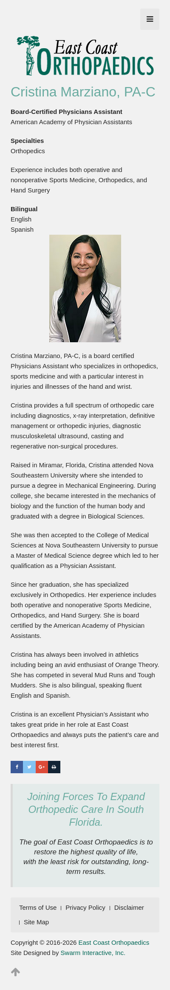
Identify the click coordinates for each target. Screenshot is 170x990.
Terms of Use (38, 907)
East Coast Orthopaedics (114, 942)
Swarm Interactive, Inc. (93, 952)
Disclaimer (129, 907)
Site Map (36, 922)
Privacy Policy (85, 907)
